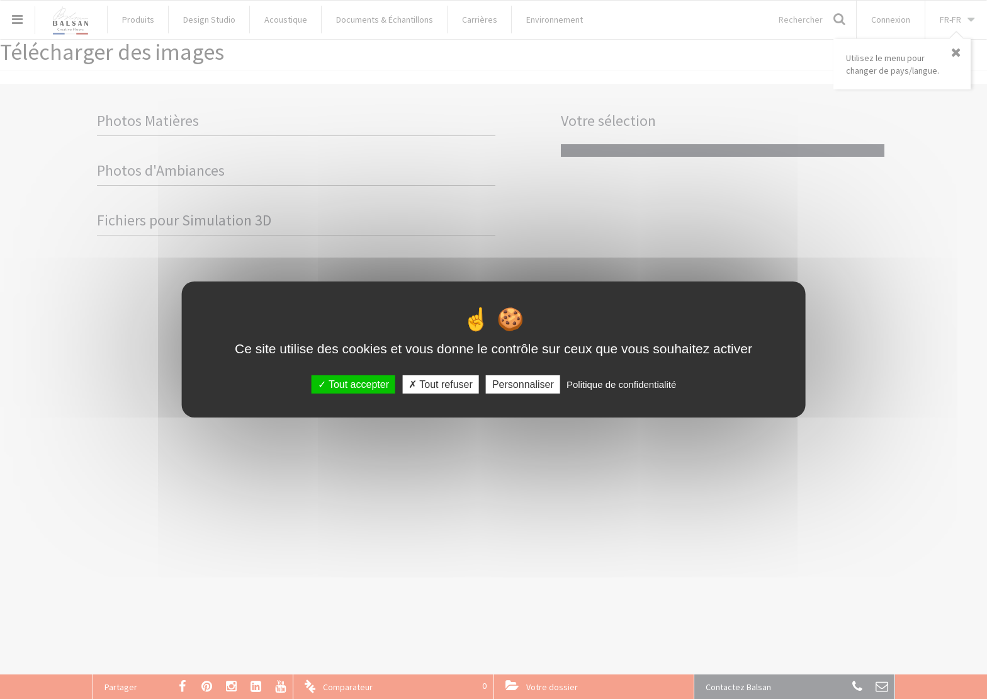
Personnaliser (523, 384)
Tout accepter (353, 384)
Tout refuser (441, 384)
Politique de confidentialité (621, 384)
